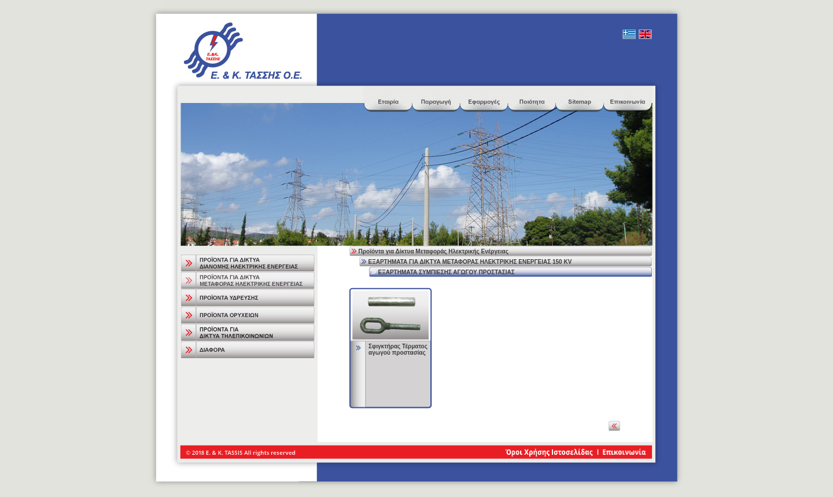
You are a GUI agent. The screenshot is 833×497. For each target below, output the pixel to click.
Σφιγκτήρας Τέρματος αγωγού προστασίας (397, 349)
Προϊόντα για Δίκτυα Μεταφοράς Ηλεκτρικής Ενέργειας (433, 251)
